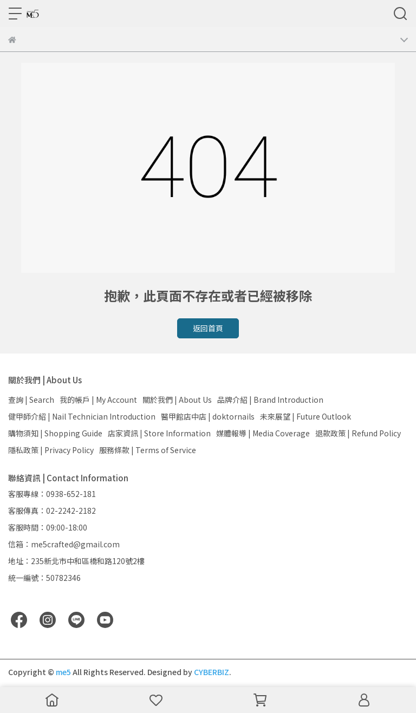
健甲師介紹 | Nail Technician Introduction (81, 416)
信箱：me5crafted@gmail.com (64, 544)
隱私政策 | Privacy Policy (51, 449)
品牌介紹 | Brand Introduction (270, 399)
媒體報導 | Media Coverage (263, 433)
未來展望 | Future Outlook (305, 416)
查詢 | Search (31, 399)
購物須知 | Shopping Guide (55, 433)
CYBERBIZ (211, 671)
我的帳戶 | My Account (98, 399)
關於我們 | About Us (177, 399)
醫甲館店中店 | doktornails (208, 416)
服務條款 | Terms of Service (147, 449)
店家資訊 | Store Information (159, 433)
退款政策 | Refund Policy (358, 433)
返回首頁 (208, 328)
